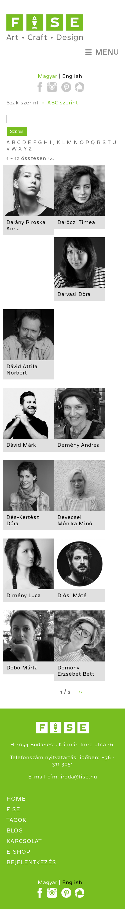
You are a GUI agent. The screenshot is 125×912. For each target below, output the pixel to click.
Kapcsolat (24, 841)
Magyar (47, 76)
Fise (13, 809)
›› (80, 692)
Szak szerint (22, 102)
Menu (102, 52)
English (72, 76)
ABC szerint (62, 102)
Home (16, 799)
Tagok (16, 820)
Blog (14, 830)
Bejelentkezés (31, 862)
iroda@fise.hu (79, 776)
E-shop (18, 852)
